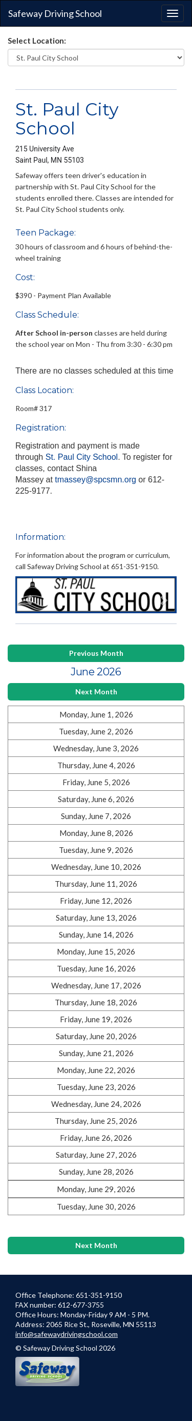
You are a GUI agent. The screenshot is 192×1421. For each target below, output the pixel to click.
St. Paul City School (82, 457)
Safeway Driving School (55, 13)
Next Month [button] (96, 691)
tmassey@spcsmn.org (95, 479)
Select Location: (37, 40)
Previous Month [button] (96, 653)
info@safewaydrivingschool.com (66, 1334)
